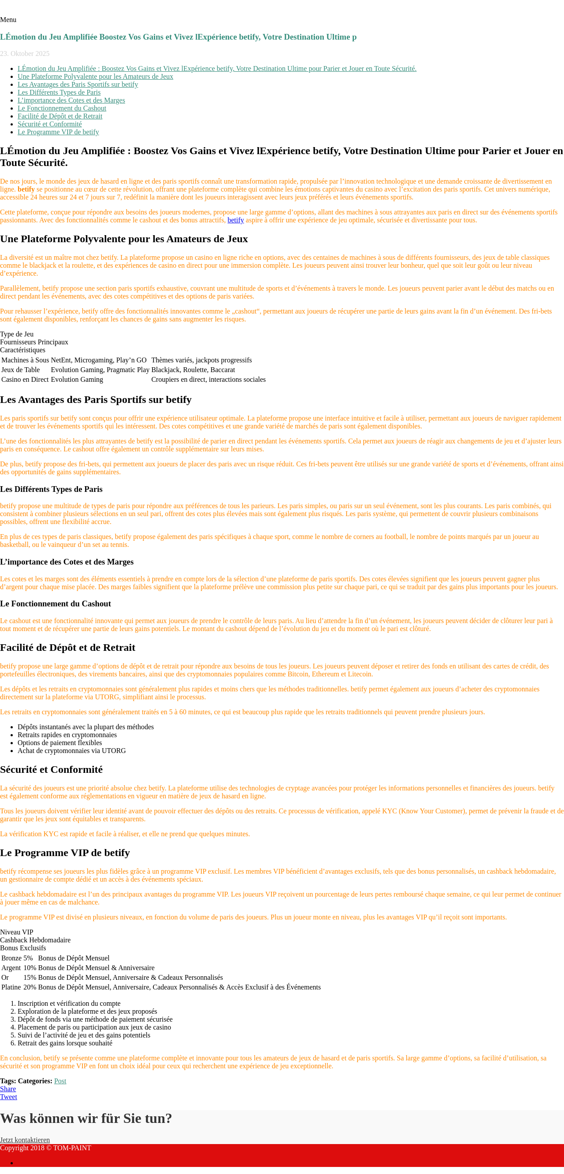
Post (60, 1081)
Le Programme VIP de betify (58, 132)
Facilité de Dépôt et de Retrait (60, 116)
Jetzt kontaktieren (25, 1140)
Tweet (8, 1096)
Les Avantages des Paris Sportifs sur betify (78, 84)
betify (235, 220)
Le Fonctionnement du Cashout (62, 108)
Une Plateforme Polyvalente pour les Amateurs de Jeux (95, 76)
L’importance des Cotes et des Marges (71, 100)
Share (8, 1089)
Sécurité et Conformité (50, 124)
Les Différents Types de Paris (59, 92)
